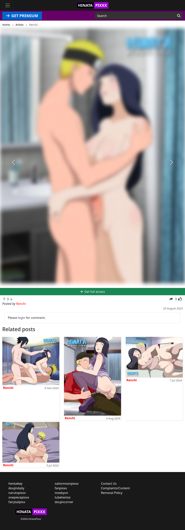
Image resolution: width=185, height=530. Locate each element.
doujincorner (64, 502)
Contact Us (108, 483)
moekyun (61, 493)
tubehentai (62, 497)
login (21, 318)
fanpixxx (61, 488)
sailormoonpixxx (67, 483)
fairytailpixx (16, 502)
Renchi (8, 388)
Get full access (92, 291)
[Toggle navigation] (7, 5)
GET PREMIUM (22, 15)
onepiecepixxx (18, 497)
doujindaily (16, 488)
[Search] (179, 15)
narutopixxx (17, 493)
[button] (14, 162)
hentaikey (15, 483)
